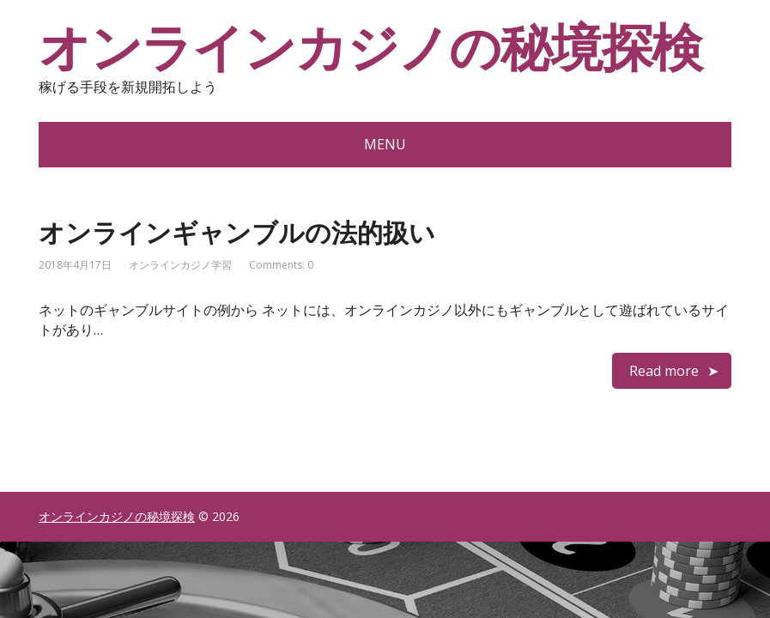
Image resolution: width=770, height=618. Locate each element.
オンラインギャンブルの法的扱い (237, 232)
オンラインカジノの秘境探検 (370, 47)
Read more (664, 370)
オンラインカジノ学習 (180, 265)
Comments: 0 (281, 265)
